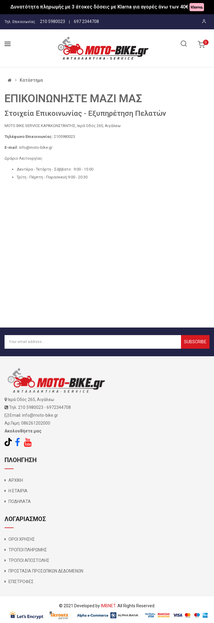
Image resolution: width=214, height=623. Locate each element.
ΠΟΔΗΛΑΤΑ (19, 501)
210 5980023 (52, 21)
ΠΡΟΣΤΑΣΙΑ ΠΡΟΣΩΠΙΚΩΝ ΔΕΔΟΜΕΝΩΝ (45, 571)
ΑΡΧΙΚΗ (15, 480)
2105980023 (64, 136)
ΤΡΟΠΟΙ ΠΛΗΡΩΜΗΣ (27, 549)
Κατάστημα (31, 80)
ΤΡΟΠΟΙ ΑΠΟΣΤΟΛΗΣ (28, 560)
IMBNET (108, 605)
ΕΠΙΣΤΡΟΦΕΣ (21, 581)
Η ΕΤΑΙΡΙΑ (18, 490)
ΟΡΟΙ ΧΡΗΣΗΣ (21, 539)
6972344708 (59, 407)
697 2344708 (86, 21)
